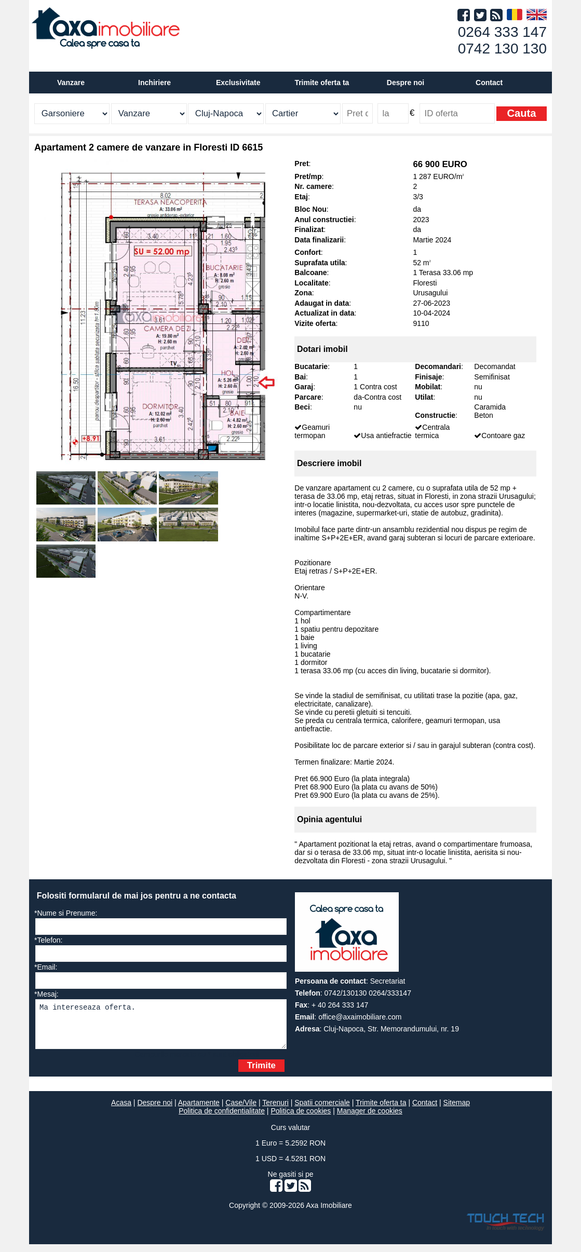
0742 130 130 (502, 48)
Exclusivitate (238, 82)
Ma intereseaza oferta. (161, 1028)
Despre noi (154, 1110)
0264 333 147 (502, 32)
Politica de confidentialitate (222, 1118)
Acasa (121, 1110)
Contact (489, 82)
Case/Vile (240, 1110)
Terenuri (275, 1110)
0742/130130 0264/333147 (368, 993)
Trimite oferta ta (321, 82)
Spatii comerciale (322, 1110)
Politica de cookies (301, 1118)
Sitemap (456, 1110)
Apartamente (199, 1110)
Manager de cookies (369, 1118)
